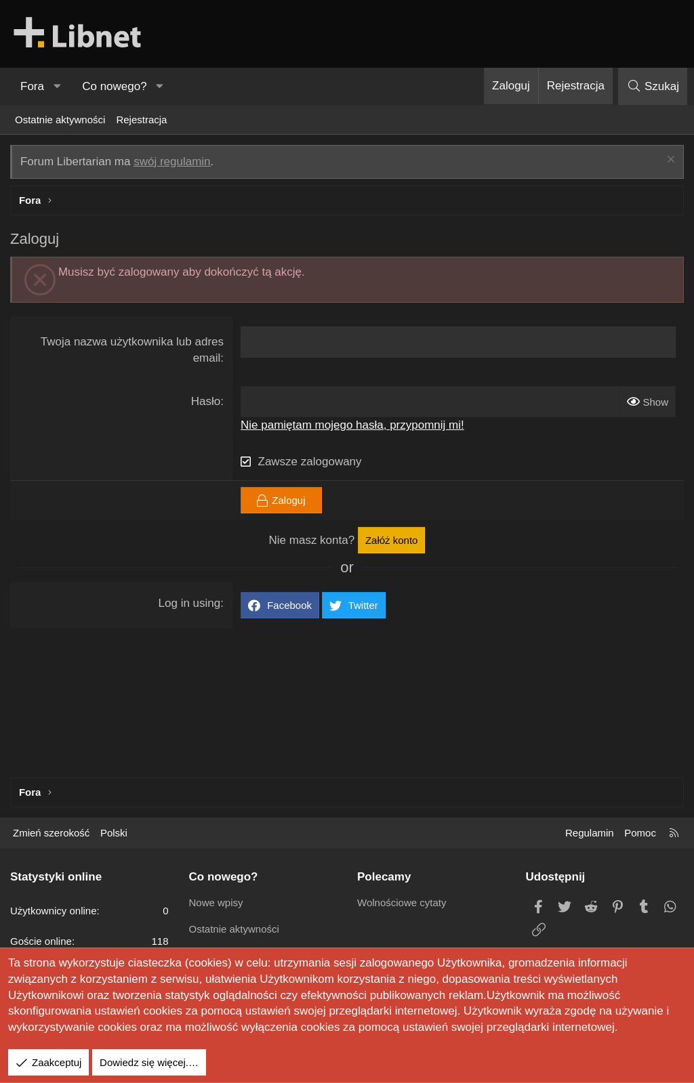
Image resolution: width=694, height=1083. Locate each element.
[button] (56, 86)
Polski (113, 832)
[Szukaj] (652, 86)
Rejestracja (141, 119)
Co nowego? (114, 86)
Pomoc (640, 832)
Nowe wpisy (216, 902)
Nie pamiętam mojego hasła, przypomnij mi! (352, 425)
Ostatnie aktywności (60, 119)
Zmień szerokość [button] (51, 832)
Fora (32, 86)
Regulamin (589, 832)
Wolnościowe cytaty (401, 902)
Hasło (205, 401)
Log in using (190, 603)
